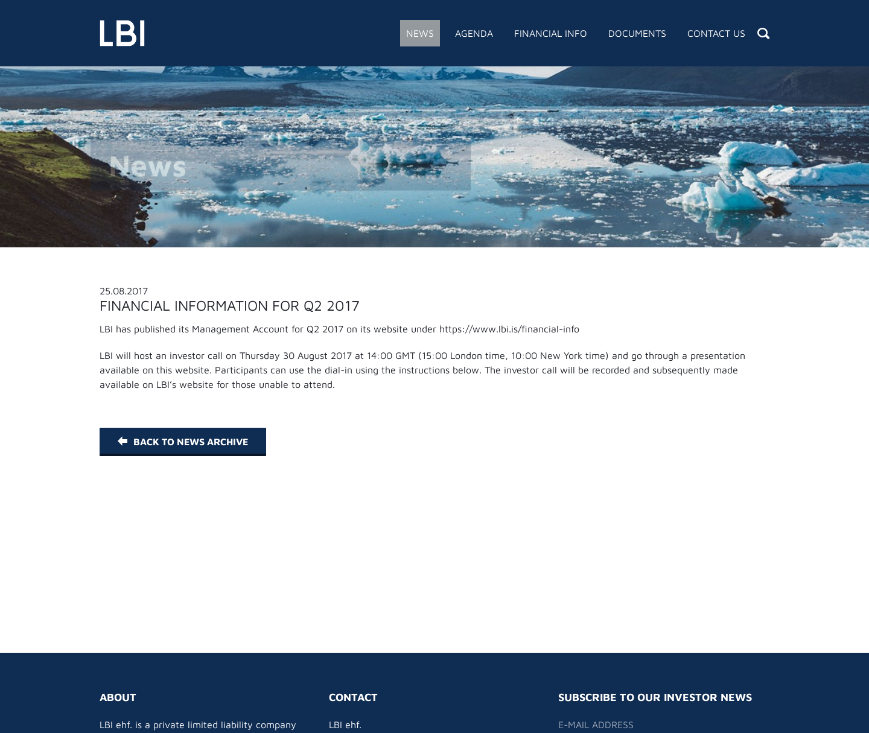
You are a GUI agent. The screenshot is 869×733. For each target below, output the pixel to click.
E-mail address (596, 724)
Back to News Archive (183, 441)
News (420, 33)
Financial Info (550, 33)
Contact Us (716, 33)
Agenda (474, 33)
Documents (637, 33)
